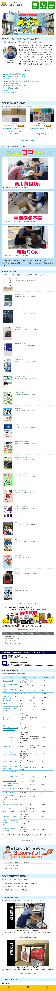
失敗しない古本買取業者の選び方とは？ (15, 85)
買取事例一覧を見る (29, 140)
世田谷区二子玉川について (11, 90)
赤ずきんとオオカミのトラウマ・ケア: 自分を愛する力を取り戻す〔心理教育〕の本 (10, 728)
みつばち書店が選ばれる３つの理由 (14, 76)
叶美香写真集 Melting (8, 811)
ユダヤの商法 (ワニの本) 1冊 (10, 706)
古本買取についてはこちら (28, 603)
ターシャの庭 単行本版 (9, 737)
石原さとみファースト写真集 (10, 816)
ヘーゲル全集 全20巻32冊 (9, 781)
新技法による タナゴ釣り (9, 792)
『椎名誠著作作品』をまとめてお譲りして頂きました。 (41, 129)
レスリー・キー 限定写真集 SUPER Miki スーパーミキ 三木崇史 (10, 822)
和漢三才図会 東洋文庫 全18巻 (10, 693)
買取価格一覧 (9, 988)
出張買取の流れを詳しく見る (28, 937)
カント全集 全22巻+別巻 (9, 771)
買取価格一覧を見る (29, 840)
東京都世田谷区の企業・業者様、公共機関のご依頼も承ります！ (22, 81)
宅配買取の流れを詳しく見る (28, 973)
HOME (5, 12)
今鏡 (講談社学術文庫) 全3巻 (10, 701)
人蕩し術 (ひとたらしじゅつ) (10, 746)
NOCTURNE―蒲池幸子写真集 (10, 804)
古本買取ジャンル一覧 (10, 78)
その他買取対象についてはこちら (28, 629)
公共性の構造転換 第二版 (9, 761)
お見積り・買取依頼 (9, 92)
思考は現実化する (7, 703)
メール (28, 988)
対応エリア (13, 12)
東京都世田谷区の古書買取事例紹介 (14, 74)
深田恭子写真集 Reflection (9, 808)
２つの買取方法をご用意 (10, 88)
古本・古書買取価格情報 (10, 83)
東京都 (21, 12)
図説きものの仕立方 (8, 681)
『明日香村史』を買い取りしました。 (12, 128)
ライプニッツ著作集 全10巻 (10, 776)
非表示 (29, 70)
